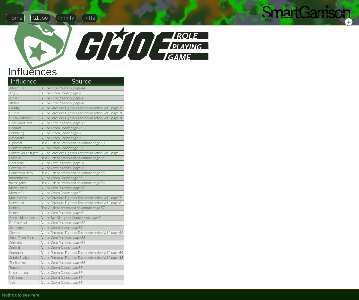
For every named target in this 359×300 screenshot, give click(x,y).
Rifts (89, 18)
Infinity (66, 18)
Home (15, 18)
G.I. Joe (40, 18)
